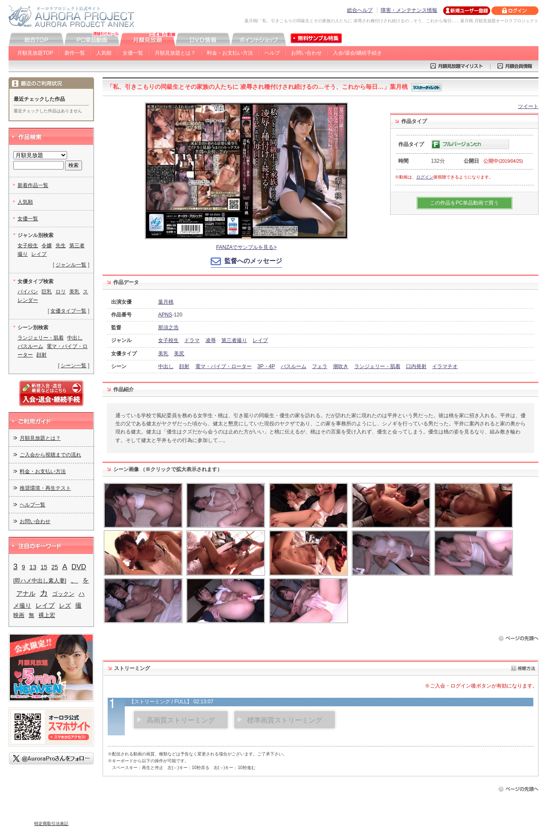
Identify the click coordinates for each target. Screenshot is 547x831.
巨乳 (46, 292)
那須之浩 (168, 328)
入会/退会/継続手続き (357, 53)
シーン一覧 (73, 366)
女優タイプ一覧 (68, 311)
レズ (65, 606)
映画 (18, 615)
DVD (78, 567)
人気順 (104, 53)
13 (32, 567)
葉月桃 (166, 302)
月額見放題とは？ (175, 53)
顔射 (184, 366)
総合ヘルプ (360, 10)
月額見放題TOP (35, 53)
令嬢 (46, 246)
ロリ (61, 292)
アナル (25, 593)
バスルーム (293, 366)
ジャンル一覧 (71, 265)
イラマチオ (445, 366)
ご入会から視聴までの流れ (50, 455)
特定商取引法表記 (51, 823)
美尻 (179, 354)
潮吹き (340, 366)
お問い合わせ (306, 53)
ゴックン (63, 594)
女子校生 (168, 340)
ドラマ (192, 340)
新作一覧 (75, 53)
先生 (61, 246)
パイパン (28, 292)
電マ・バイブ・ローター (223, 366)
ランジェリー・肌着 (377, 366)
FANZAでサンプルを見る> (246, 247)
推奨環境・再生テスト (45, 488)
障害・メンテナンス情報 (409, 10)
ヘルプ (272, 53)
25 (54, 567)
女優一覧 (133, 53)
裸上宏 (46, 615)
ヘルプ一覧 (32, 505)
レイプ (260, 340)
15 (44, 567)
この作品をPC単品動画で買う (464, 203)
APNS (165, 315)
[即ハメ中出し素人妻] (39, 580)
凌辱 (211, 340)
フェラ (319, 366)
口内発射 (416, 366)
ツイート (528, 106)
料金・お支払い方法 (230, 53)
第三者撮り (234, 340)
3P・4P (266, 366)
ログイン (424, 177)
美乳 (163, 354)
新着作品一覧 (33, 185)
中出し (166, 366)
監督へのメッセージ (253, 260)
